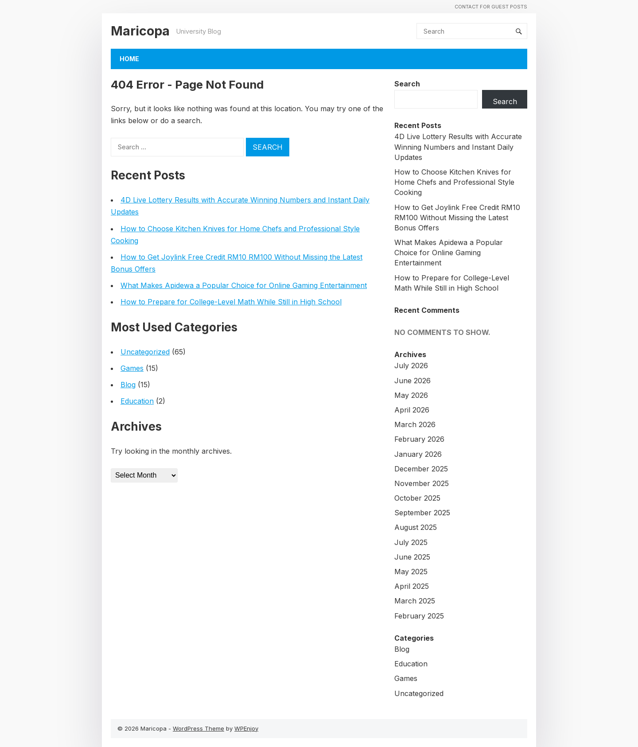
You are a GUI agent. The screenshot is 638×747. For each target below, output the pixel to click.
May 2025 (411, 571)
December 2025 (421, 468)
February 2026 (419, 439)
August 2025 (415, 527)
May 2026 (411, 395)
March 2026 (415, 424)
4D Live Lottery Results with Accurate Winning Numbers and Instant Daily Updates (458, 146)
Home (129, 58)
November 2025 (421, 483)
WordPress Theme (198, 728)
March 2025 (414, 600)
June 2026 (412, 380)
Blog (128, 384)
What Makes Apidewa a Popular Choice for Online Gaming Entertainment (244, 285)
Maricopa (140, 31)
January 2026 (418, 454)
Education (137, 401)
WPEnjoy (246, 728)
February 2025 (419, 615)
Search (407, 83)
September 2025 (422, 512)
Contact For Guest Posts (491, 7)
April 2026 (411, 409)
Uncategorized (145, 351)
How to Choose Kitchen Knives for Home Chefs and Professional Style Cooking (454, 182)
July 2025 (411, 542)
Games (132, 368)
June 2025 (412, 556)
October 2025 (417, 498)
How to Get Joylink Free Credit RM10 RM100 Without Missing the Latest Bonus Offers (457, 217)
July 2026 (411, 365)
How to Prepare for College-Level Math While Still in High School (231, 301)
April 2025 (411, 586)
